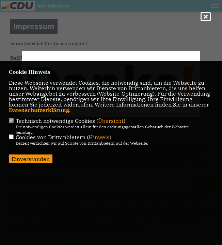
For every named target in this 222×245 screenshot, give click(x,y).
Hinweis (99, 137)
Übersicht (111, 120)
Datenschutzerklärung (39, 110)
